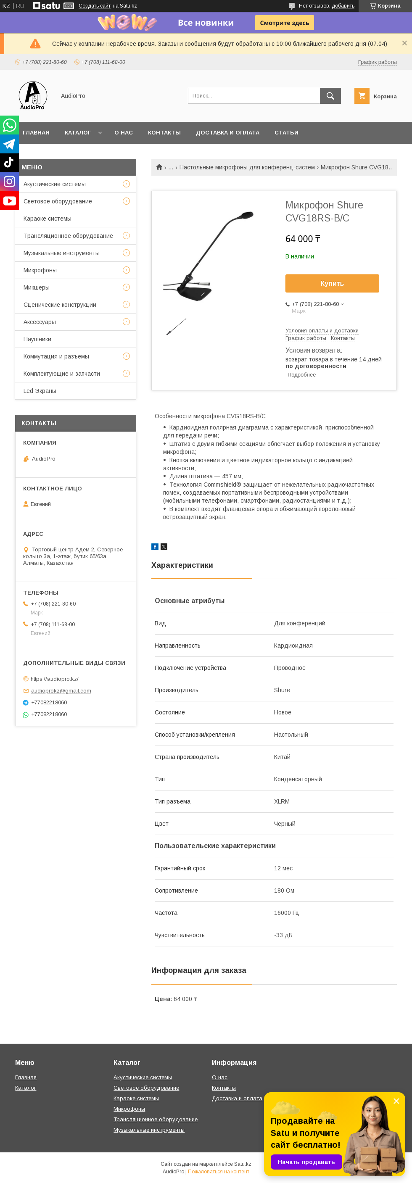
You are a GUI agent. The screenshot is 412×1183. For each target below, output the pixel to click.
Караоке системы (47, 218)
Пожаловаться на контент (218, 1172)
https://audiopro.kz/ (55, 678)
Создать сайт (95, 6)
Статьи (286, 132)
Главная (36, 132)
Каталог (78, 132)
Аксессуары (40, 322)
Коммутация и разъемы (56, 356)
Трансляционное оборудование (68, 235)
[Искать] (330, 96)
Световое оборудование (58, 201)
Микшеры (37, 287)
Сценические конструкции (60, 304)
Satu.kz (242, 1164)
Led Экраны (40, 390)
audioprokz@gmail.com (61, 691)
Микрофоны (40, 270)
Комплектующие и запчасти (62, 373)
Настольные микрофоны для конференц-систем (247, 167)
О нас (123, 132)
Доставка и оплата (227, 132)
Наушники (37, 339)
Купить (332, 283)
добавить (343, 6)
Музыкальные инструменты (62, 253)
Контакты (164, 132)
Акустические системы (55, 184)
